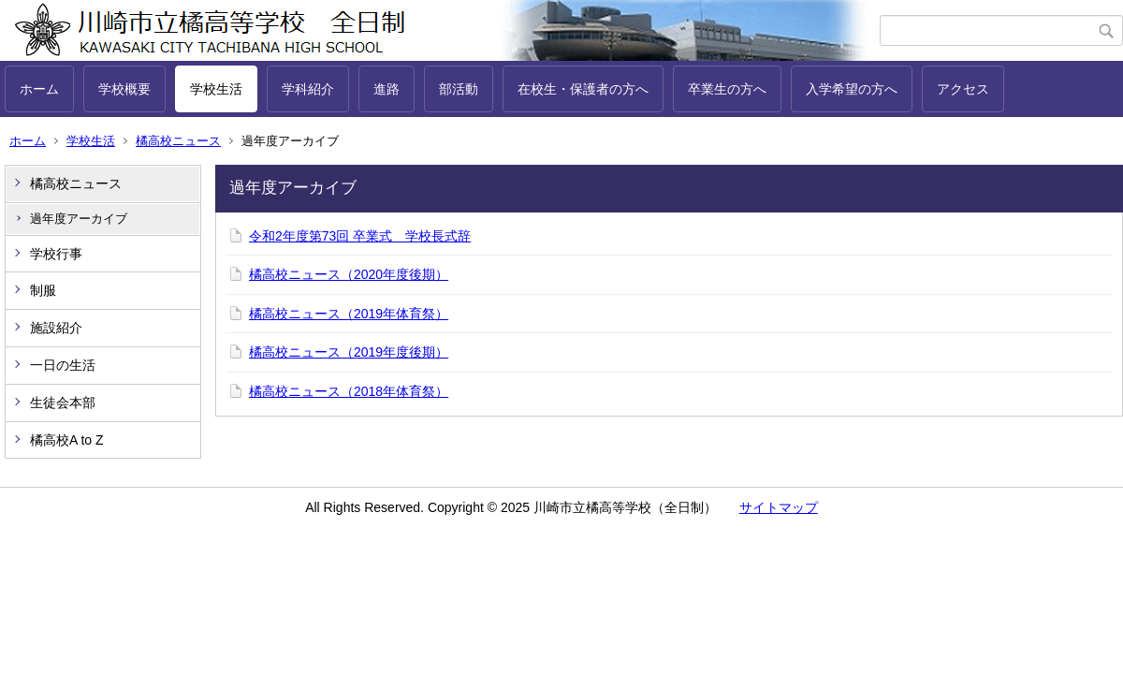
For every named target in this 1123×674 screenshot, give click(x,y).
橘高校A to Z (67, 439)
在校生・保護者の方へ (583, 88)
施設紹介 (56, 327)
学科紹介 (308, 88)
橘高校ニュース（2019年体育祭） (348, 313)
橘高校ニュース (178, 141)
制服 (43, 290)
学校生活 (216, 88)
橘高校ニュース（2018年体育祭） (348, 391)
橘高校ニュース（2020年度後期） (348, 274)
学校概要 (124, 88)
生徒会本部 (62, 402)
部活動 (458, 88)
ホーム (39, 88)
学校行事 (56, 253)
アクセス (963, 88)
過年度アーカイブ (78, 219)
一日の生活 (62, 365)
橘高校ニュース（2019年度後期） (348, 351)
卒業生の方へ (727, 88)
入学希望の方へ (851, 88)
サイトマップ (778, 507)
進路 (386, 88)
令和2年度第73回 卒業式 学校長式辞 (360, 235)
